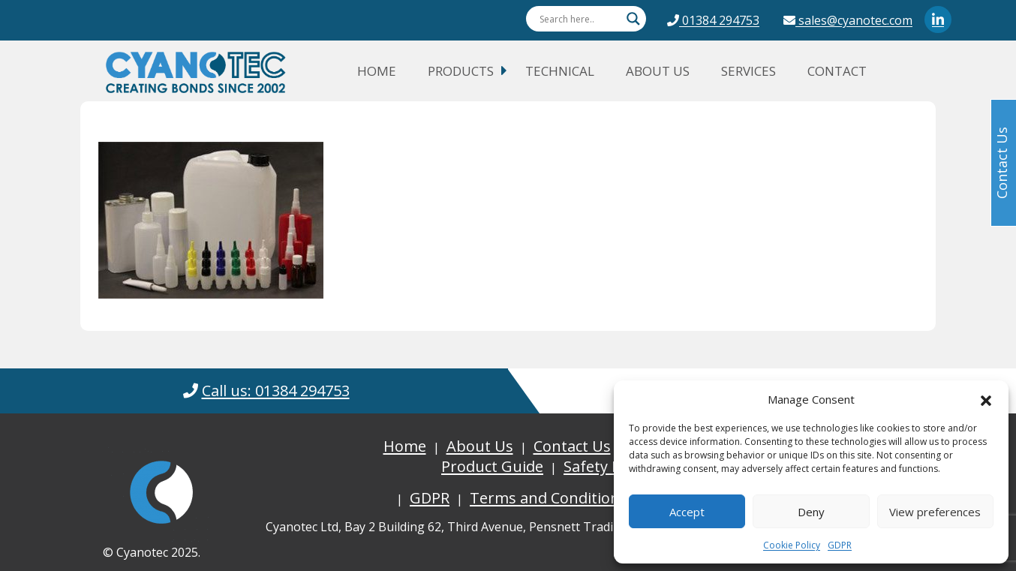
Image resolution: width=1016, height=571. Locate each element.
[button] (985, 399)
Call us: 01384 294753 (276, 390)
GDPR (840, 545)
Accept (687, 511)
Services (748, 71)
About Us (658, 71)
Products (461, 71)
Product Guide (492, 466)
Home (376, 71)
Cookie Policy (791, 545)
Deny (811, 511)
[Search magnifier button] (633, 18)
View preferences (935, 511)
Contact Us (572, 446)
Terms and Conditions (548, 498)
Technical (559, 71)
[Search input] (579, 18)
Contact (837, 71)
